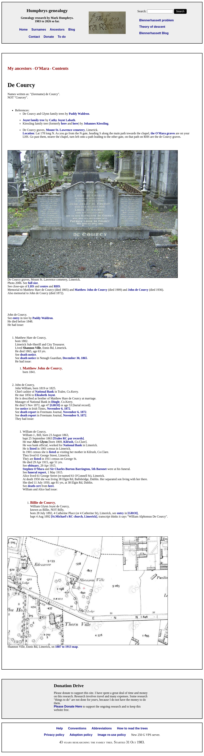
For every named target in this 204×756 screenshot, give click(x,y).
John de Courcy (138, 289)
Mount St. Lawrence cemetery (65, 130)
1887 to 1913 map (66, 646)
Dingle (55, 401)
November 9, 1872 (74, 415)
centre (44, 286)
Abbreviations (102, 728)
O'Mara (42, 68)
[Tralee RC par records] (68, 438)
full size (33, 283)
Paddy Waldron (79, 113)
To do (62, 36)
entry (16, 318)
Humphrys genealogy (47, 10)
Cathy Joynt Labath (62, 120)
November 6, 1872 (58, 408)
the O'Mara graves (163, 133)
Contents (60, 68)
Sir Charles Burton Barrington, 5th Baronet (78, 469)
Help (59, 728)
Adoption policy (81, 734)
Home (23, 29)
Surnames (38, 29)
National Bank (44, 391)
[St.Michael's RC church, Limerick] (74, 516)
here (64, 123)
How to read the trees (132, 728)
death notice (28, 354)
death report (28, 412)
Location (28, 133)
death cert (34, 486)
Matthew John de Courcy (91, 289)
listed (33, 448)
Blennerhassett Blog (154, 33)
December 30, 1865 (75, 358)
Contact (34, 36)
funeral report (37, 472)
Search (180, 11)
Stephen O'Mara (33, 469)
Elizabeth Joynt (45, 395)
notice (24, 408)
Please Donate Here (68, 706)
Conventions (77, 728)
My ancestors (20, 68)
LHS (31, 286)
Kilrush (68, 441)
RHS (57, 286)
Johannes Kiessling (96, 123)
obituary (33, 465)
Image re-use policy (112, 734)
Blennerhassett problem (156, 20)
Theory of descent (152, 26)
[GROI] (55, 405)
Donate (49, 36)
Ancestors (57, 29)
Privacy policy (54, 734)
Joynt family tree (34, 120)
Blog (71, 29)
